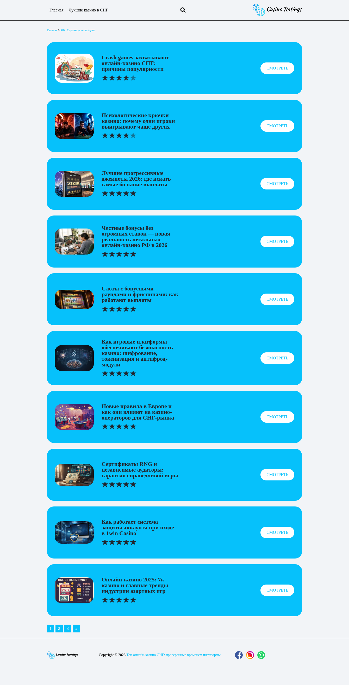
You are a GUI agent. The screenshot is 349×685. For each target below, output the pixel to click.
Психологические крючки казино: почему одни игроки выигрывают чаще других (138, 121)
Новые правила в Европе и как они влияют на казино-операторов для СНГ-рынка (138, 412)
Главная (56, 10)
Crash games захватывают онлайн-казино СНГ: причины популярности (135, 63)
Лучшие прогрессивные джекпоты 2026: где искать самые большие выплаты (136, 179)
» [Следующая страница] (76, 628)
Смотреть (277, 68)
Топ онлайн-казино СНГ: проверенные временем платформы (173, 655)
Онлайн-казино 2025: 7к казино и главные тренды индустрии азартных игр (135, 585)
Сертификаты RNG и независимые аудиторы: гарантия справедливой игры (140, 470)
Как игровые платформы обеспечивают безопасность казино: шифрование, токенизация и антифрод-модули (137, 353)
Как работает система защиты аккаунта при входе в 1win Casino (138, 527)
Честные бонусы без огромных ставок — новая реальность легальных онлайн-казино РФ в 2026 (136, 236)
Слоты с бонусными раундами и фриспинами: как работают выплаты (140, 294)
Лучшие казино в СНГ (88, 10)
